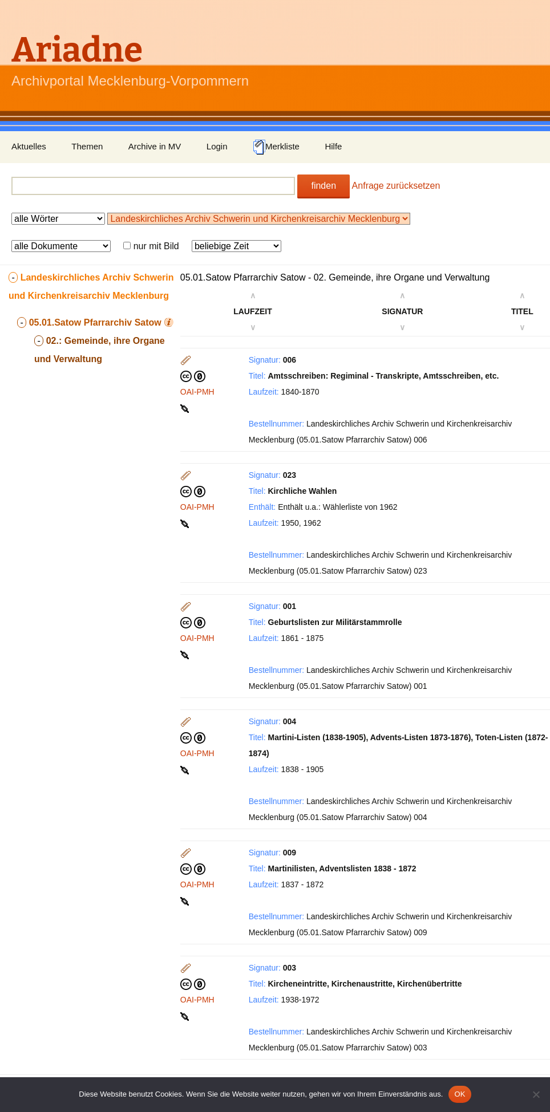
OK (459, 1094)
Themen (87, 146)
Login (217, 146)
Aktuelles (28, 146)
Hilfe (333, 146)
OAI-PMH (197, 391)
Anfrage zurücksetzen (396, 185)
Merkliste (276, 147)
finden (323, 185)
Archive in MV (154, 146)
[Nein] (535, 1094)
